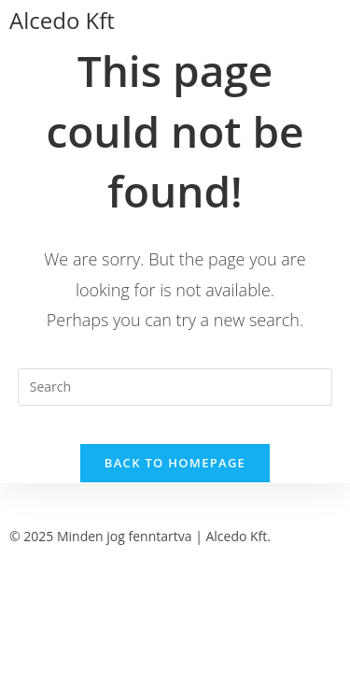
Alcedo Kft (62, 20)
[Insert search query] (175, 387)
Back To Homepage (175, 462)
